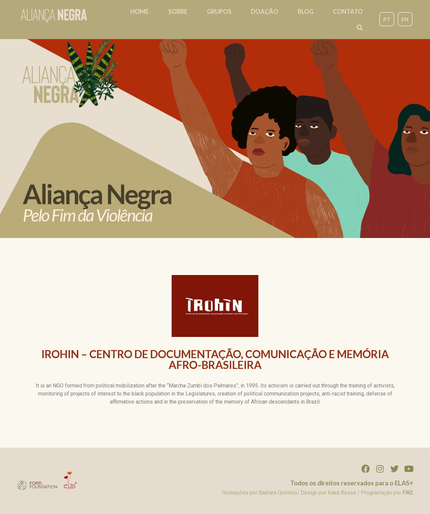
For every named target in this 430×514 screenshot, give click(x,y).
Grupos (219, 11)
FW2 (407, 492)
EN (404, 19)
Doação (264, 11)
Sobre (177, 11)
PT (386, 19)
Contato (348, 11)
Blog (305, 11)
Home (139, 11)
